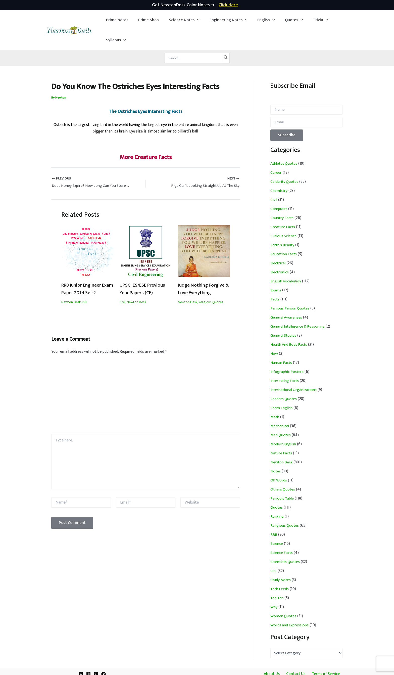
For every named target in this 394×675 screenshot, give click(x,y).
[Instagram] (88, 654)
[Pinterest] (96, 654)
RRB (84, 282)
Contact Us (295, 654)
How (274, 333)
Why (274, 586)
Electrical (278, 243)
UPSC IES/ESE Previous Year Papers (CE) (145, 269)
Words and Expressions (289, 605)
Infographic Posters (287, 351)
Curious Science (283, 215)
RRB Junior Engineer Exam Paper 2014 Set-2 (86, 269)
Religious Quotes (211, 282)
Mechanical (279, 405)
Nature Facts (281, 433)
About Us (272, 654)
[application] (192, 20)
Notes (275, 451)
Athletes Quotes (284, 143)
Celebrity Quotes (284, 161)
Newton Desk (71, 282)
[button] (180, 20)
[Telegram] (103, 654)
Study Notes (280, 559)
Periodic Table (282, 478)
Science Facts (281, 532)
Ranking (277, 496)
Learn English (281, 387)
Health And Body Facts (289, 324)
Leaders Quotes (283, 378)
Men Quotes (280, 415)
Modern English (283, 424)
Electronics (279, 252)
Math (274, 396)
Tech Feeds (279, 568)
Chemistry (279, 170)
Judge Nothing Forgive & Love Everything (203, 269)
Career (276, 152)
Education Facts (284, 234)
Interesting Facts (285, 360)
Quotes (276, 487)
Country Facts (282, 197)
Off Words (279, 460)
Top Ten (277, 577)
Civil (122, 282)
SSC (273, 550)
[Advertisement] (145, 377)
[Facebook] (81, 654)
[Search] (226, 38)
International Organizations (294, 369)
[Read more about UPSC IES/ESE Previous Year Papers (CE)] (146, 231)
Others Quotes (283, 469)
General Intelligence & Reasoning (298, 306)
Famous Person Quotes (290, 288)
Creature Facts (283, 206)
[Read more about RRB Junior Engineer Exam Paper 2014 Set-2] (87, 231)
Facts (275, 279)
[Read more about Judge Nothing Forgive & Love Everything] (204, 231)
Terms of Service (324, 654)
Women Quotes (283, 596)
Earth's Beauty (282, 224)
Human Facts (281, 342)
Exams (275, 270)
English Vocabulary (285, 261)
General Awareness (286, 297)
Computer (278, 188)
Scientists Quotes (285, 541)
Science (276, 523)
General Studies (283, 315)
